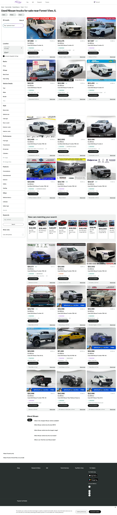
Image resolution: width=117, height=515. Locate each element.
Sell (33, 2)
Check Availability (33, 53)
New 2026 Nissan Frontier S (42, 231)
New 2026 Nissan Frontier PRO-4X (52, 232)
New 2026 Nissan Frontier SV (32, 232)
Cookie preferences (81, 511)
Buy (27, 2)
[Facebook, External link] (89, 489)
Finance (47, 2)
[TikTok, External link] (89, 487)
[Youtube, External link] (89, 491)
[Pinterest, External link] (89, 495)
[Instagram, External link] (89, 493)
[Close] (115, 507)
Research (39, 2)
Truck (22, 7)
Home (2, 7)
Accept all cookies (94, 511)
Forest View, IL (16, 7)
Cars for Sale (8, 7)
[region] (58, 510)
